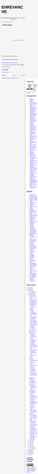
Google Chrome (32, 430)
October (31, 294)
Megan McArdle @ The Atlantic (33, 240)
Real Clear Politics (32, 252)
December (31, 291)
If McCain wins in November (33, 382)
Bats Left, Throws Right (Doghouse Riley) (33, 200)
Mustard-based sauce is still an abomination (33, 411)
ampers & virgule (33, 197)
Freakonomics (33, 218)
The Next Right (33, 274)
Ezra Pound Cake (33, 215)
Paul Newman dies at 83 (7, 62)
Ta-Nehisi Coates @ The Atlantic (33, 265)
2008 (29, 290)
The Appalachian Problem (32, 305)
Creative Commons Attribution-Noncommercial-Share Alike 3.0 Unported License (31, 470)
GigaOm (31, 220)
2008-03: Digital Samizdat (33, 161)
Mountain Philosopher (32, 244)
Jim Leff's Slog (33, 231)
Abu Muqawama (33, 196)
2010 (29, 287)
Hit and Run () (32, 224)
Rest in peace (32, 329)
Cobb (31, 207)
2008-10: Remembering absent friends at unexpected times (33, 180)
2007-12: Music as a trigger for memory (33, 158)
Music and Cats (33, 246)
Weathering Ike (32, 384)
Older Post (23, 75)
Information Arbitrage (32, 227)
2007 (29, 450)
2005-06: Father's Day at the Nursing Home (33, 110)
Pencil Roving (33, 247)
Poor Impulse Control (32, 249)
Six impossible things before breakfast (32, 370)
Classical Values (33, 206)
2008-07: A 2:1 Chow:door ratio (33, 170)
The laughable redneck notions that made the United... (33, 403)
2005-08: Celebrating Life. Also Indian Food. (33, 113)
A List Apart (32, 194)
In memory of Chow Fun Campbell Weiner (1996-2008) (32, 335)
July (30, 441)
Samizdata (32, 256)
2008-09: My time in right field (33, 177)
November (31, 293)
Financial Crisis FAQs (32, 363)
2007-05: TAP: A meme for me (33, 145)
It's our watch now (33, 365)
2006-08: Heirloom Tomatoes (32, 123)
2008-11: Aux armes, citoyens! (33, 184)
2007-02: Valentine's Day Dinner (33, 139)
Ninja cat (31, 357)
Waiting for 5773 (32, 332)
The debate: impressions (32, 327)
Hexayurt (31, 413)
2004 (29, 454)
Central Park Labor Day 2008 (33, 434)
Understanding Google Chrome (33, 429)
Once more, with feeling (32, 308)
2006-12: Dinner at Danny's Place (33, 136)
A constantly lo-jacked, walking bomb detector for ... (33, 314)
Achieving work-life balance (33, 361)
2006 (29, 452)
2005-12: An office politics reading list (32, 117)
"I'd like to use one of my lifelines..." (33, 325)
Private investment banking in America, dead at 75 (33, 352)
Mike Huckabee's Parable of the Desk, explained (33, 416)
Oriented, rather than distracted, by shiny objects (33, 321)
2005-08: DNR (33, 115)
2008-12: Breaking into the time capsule (33, 186)
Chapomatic (32, 204)
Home (14, 75)
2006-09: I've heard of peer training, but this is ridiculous (33, 127)
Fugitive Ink (32, 219)
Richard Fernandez (32, 255)
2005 (29, 453)
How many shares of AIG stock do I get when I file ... (33, 374)
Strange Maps (33, 263)
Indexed (31, 225)
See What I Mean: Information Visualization (32, 259)
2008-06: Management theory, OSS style (33, 167)
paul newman (8, 66)
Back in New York (33, 330)
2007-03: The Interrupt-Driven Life (33, 142)
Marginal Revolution (32, 235)
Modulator (32, 242)
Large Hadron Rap (33, 432)
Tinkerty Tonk (32, 280)
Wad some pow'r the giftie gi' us (33, 303)
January (31, 449)
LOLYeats (31, 359)
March (30, 446)
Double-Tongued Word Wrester (33, 212)
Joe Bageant (32, 232)
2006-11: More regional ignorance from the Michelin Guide (33, 132)
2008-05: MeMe (33, 165)
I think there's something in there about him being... (33, 387)
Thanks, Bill (31, 349)
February (31, 447)
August (31, 439)
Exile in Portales (33, 214)
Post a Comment (5, 72)
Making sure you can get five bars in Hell (32, 422)
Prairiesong (32, 250)
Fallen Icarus (32, 216)
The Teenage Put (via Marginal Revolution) (33, 318)
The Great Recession (32, 367)
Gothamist (32, 222)
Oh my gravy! (32, 406)
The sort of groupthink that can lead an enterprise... (33, 341)
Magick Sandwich (33, 233)
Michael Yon (32, 241)
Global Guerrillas (33, 221)
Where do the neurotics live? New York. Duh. (33, 396)
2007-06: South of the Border (33, 148)
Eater (31, 213)
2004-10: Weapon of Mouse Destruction (32, 100)
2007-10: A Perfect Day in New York (33, 155)
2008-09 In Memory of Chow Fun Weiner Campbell (33, 173)
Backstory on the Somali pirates (32, 300)
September (31, 295)
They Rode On (33, 276)
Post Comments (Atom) (13, 78)
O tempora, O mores (32, 408)
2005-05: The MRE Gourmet (33, 107)
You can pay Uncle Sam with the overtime (33, 425)
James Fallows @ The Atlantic (33, 230)
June (30, 442)
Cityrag (31, 205)
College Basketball (32, 209)
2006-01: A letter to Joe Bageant (33, 120)
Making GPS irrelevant (32, 379)
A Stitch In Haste (33, 195)
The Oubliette (33, 275)
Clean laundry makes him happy (32, 392)
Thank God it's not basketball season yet (33, 437)
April (30, 445)
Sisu (31, 262)
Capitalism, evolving (31, 310)
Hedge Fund (32, 377)
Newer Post (4, 75)
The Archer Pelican (32, 269)
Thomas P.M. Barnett (32, 278)
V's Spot (31, 281)
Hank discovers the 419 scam (32, 344)
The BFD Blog (33, 273)
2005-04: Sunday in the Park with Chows (33, 104)
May (30, 443)
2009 (29, 289)
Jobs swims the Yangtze (32, 399)
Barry (36, 84)
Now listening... (32, 390)
